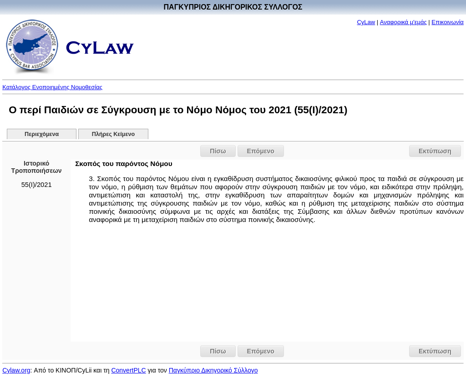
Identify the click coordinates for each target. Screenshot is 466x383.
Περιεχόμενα (42, 134)
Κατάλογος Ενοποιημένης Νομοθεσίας (52, 87)
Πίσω (218, 151)
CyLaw (366, 22)
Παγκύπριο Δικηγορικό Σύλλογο (213, 370)
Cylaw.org (16, 370)
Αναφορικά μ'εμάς (403, 22)
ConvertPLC (128, 370)
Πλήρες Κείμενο (113, 134)
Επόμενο (260, 151)
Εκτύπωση (435, 151)
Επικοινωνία (447, 22)
